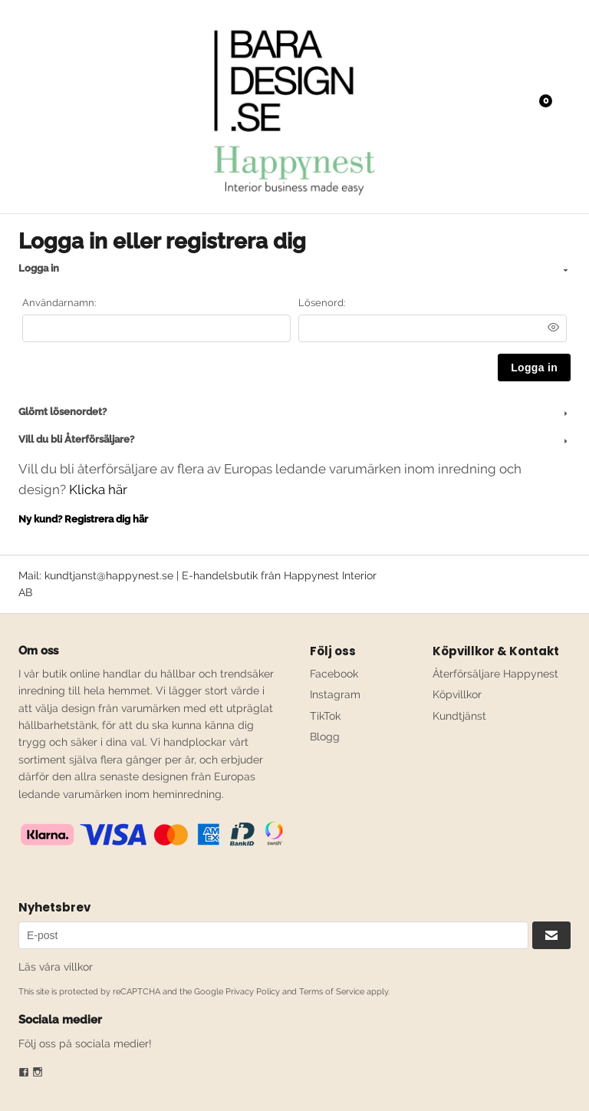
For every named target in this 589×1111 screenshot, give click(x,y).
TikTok (325, 716)
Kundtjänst (459, 716)
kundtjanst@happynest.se (108, 575)
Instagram (335, 694)
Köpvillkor (457, 694)
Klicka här (98, 489)
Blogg (325, 736)
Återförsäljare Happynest (495, 674)
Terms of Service (331, 992)
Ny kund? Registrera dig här (83, 519)
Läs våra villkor (55, 967)
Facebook (334, 674)
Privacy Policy (252, 992)
